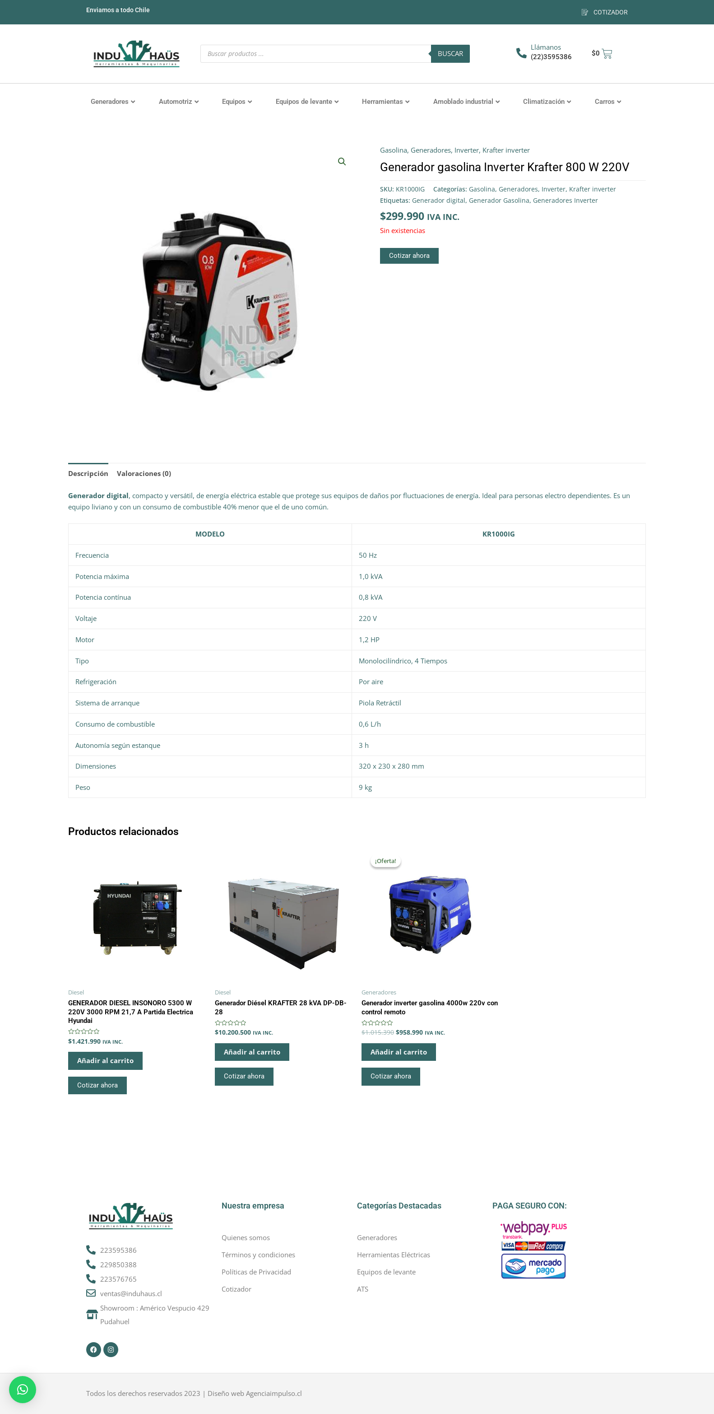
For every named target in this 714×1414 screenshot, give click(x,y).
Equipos (237, 102)
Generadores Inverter (565, 200)
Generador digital (438, 200)
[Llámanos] (521, 53)
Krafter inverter (506, 149)
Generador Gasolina (499, 200)
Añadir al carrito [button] (105, 1060)
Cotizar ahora (409, 256)
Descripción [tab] (88, 473)
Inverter (466, 149)
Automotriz (179, 102)
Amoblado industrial (466, 102)
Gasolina (393, 149)
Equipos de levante (307, 102)
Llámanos (546, 46)
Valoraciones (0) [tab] (144, 473)
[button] (342, 162)
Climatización (547, 102)
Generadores (113, 102)
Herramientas (385, 102)
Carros (608, 102)
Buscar (450, 53)
